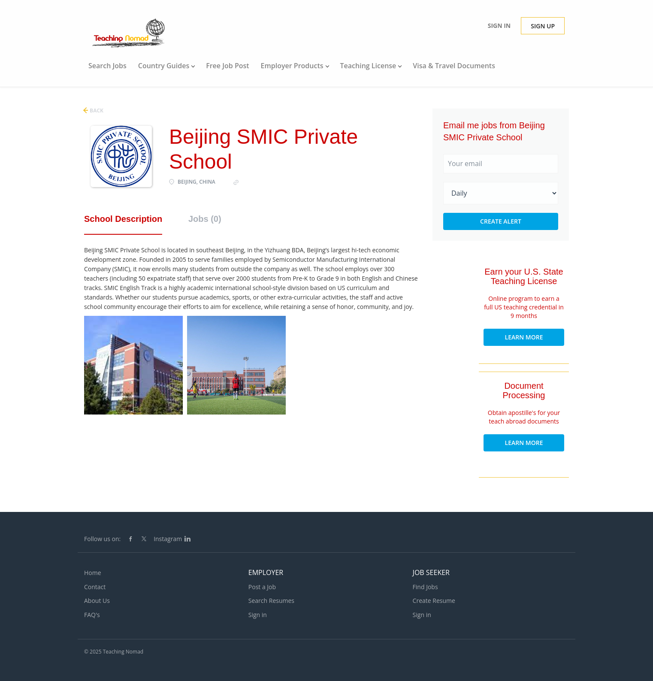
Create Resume (434, 600)
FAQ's (92, 615)
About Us (97, 600)
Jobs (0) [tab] (204, 219)
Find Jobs (425, 587)
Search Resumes (271, 600)
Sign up (543, 26)
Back (95, 110)
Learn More (524, 337)
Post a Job (262, 587)
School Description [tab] (123, 219)
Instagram (168, 539)
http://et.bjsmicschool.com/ (278, 182)
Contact (95, 587)
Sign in (499, 25)
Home (92, 573)
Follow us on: (102, 539)
